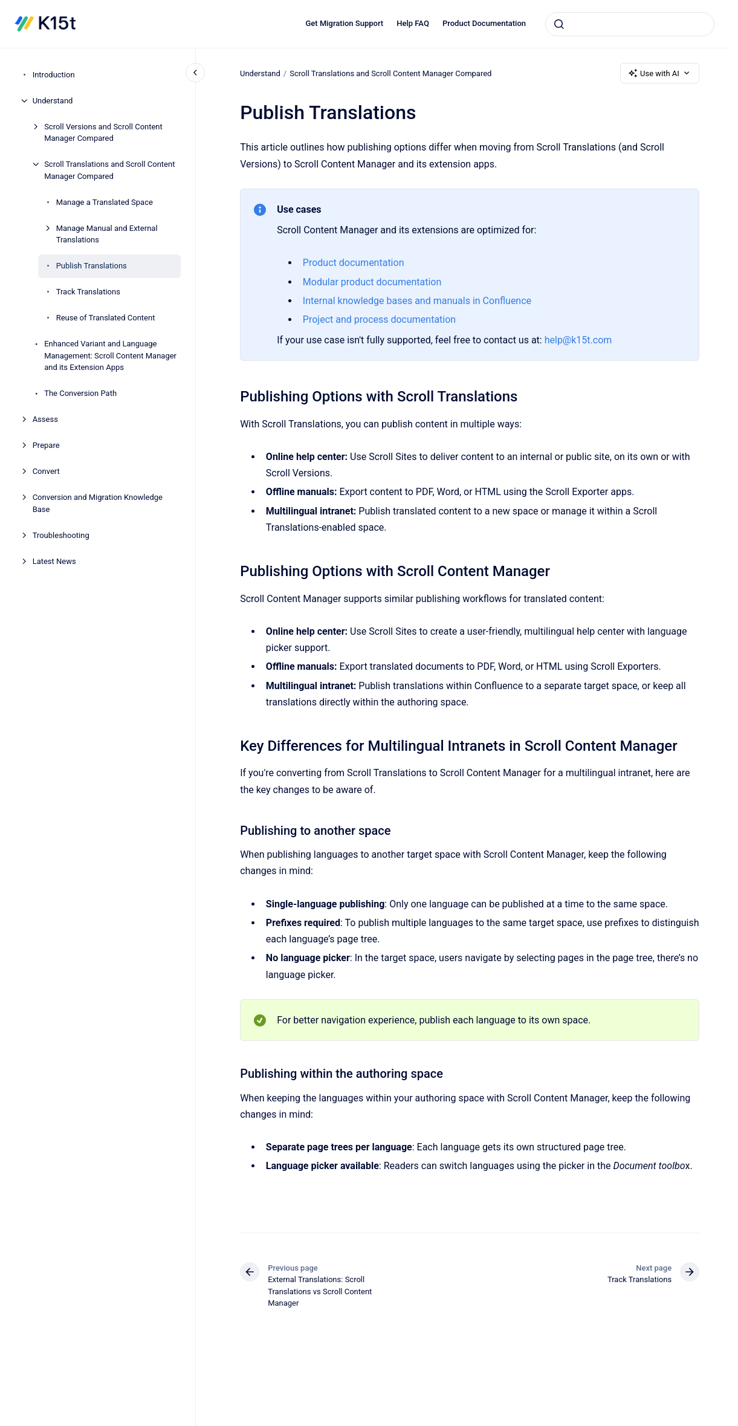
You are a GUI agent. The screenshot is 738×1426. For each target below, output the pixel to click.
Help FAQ (413, 23)
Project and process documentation (379, 319)
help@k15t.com (578, 340)
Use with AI (659, 73)
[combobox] (630, 24)
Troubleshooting (61, 535)
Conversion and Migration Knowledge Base (98, 503)
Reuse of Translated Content (105, 317)
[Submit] (559, 24)
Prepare (46, 445)
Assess (45, 419)
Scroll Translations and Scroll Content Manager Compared (109, 170)
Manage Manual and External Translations (107, 234)
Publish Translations (91, 265)
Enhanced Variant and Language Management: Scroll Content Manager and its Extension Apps (110, 355)
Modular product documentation (372, 282)
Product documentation (353, 262)
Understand (53, 100)
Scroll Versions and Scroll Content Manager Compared (103, 132)
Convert (46, 471)
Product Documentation (484, 23)
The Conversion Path (80, 393)
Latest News (54, 561)
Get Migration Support (345, 23)
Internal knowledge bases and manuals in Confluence (417, 300)
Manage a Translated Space (104, 202)
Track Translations (88, 291)
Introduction (54, 74)
